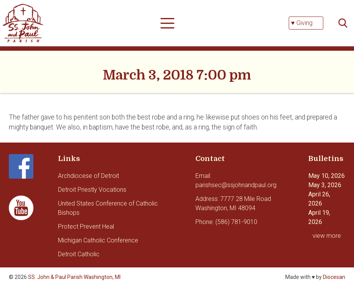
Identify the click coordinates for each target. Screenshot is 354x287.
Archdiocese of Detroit (88, 175)
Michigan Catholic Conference (98, 240)
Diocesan (334, 277)
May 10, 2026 (326, 175)
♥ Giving (302, 23)
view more (327, 235)
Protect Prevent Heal (86, 226)
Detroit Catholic (78, 254)
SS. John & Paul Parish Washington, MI (74, 277)
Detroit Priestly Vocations (92, 189)
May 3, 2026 (324, 185)
